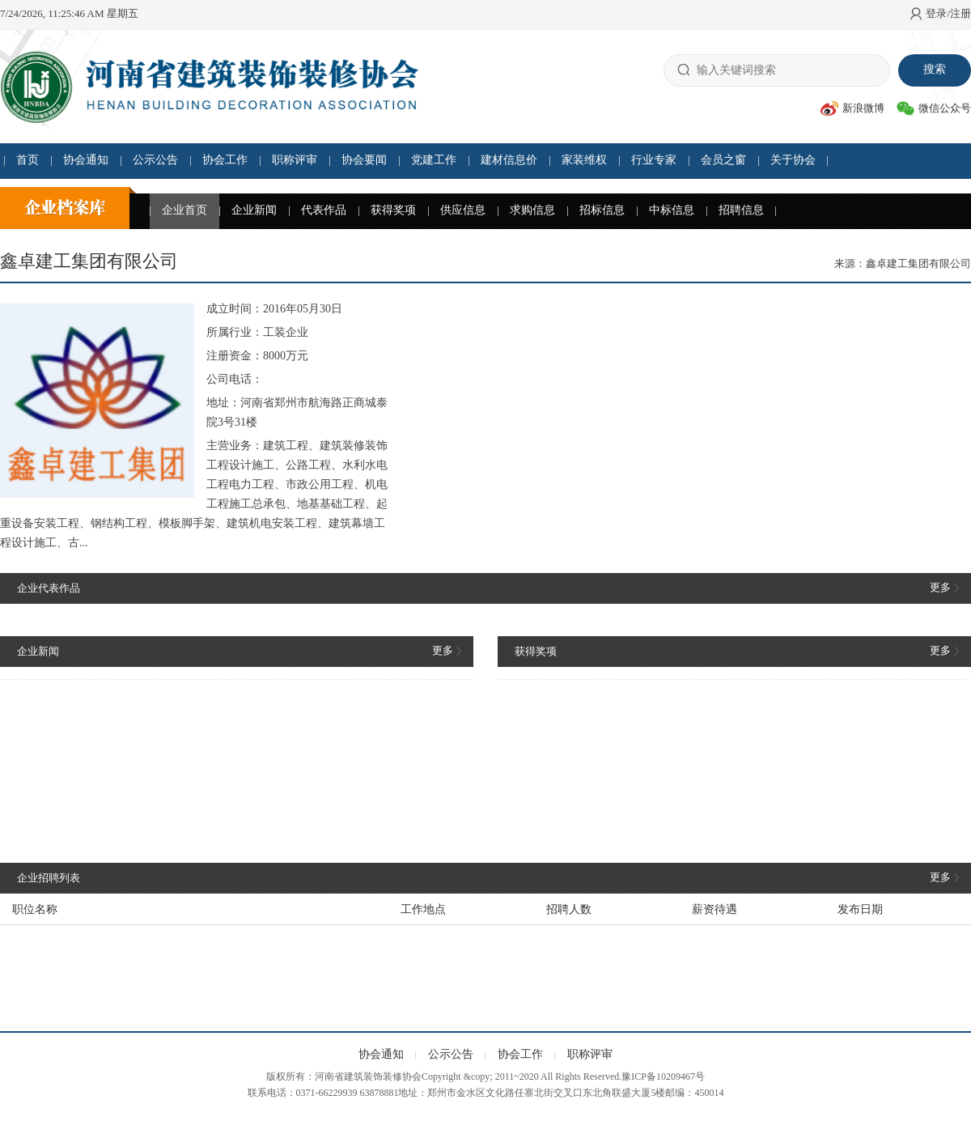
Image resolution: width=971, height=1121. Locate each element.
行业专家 (653, 160)
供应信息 (463, 210)
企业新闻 (254, 210)
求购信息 (532, 210)
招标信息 (602, 210)
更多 (944, 587)
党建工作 (433, 160)
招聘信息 (741, 210)
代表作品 (323, 210)
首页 (27, 160)
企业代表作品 (48, 588)
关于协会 (793, 160)
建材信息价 (509, 160)
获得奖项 (393, 210)
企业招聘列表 (48, 878)
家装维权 (584, 160)
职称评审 (294, 160)
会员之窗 (723, 160)
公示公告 (155, 160)
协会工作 (225, 160)
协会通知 (85, 160)
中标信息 (671, 210)
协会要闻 (364, 160)
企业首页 (184, 210)
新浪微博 (852, 108)
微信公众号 (934, 108)
